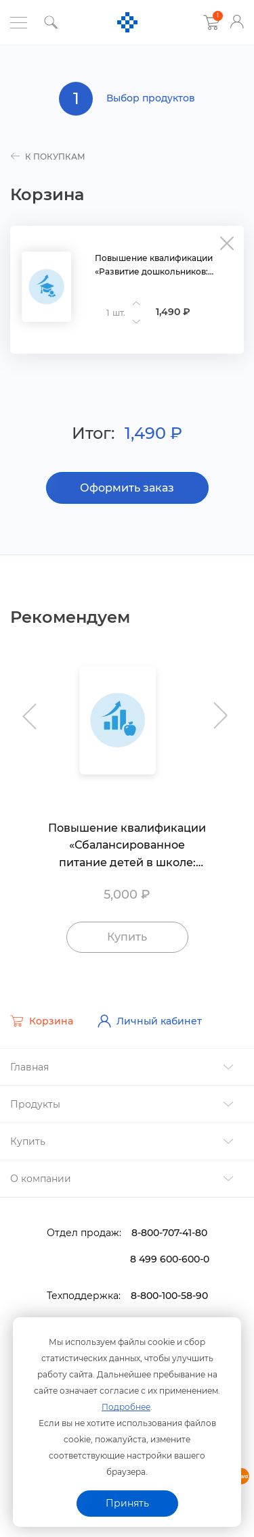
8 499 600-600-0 (169, 1259)
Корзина (41, 1021)
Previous (32, 709)
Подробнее (126, 1407)
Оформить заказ (127, 487)
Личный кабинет (150, 1021)
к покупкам (47, 156)
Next (221, 709)
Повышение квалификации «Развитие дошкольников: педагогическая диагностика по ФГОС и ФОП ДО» (164, 266)
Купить (127, 936)
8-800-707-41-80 (169, 1233)
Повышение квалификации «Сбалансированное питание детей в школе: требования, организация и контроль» (127, 847)
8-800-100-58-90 (169, 1296)
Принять (127, 1503)
